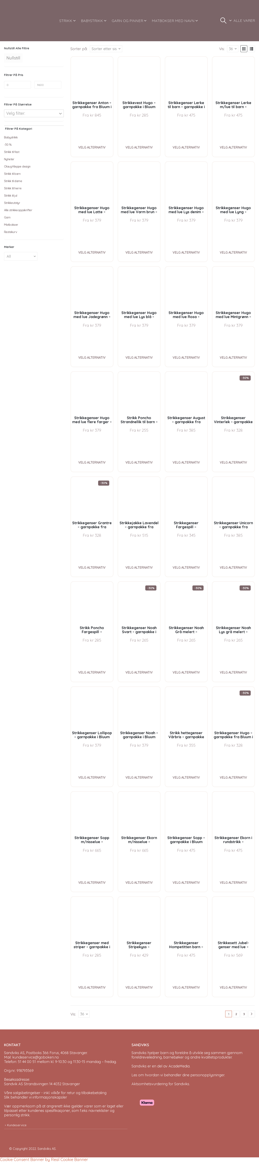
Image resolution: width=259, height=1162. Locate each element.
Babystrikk (11, 137)
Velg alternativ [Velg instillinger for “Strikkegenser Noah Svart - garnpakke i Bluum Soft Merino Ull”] (139, 672)
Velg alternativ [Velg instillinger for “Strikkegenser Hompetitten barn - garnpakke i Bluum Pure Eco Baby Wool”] (186, 987)
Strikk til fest (11, 152)
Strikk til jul (10, 195)
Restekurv (10, 232)
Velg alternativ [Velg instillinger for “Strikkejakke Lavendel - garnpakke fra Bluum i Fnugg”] (139, 567)
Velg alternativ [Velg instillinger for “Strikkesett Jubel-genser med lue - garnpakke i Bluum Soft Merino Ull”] (233, 987)
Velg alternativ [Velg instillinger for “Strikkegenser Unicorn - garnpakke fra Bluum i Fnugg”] (233, 567)
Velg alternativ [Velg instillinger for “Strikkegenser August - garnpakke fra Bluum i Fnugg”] (186, 462)
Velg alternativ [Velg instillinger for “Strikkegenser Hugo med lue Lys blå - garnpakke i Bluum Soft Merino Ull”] (139, 357)
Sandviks (139, 1052)
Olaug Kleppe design (17, 166)
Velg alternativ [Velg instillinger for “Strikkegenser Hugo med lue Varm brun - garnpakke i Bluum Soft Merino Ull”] (139, 252)
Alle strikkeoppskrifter (18, 210)
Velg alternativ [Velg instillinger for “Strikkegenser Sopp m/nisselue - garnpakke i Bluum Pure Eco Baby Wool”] (92, 882)
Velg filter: (15, 113)
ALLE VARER (244, 20)
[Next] (251, 1014)
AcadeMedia (179, 1066)
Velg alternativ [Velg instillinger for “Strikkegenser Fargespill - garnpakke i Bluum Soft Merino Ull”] (186, 567)
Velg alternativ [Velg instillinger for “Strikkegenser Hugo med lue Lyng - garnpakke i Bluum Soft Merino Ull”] (233, 252)
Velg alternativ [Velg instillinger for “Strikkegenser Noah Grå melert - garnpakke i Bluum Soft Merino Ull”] (186, 672)
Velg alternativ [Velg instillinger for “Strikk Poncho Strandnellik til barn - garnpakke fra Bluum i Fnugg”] (139, 462)
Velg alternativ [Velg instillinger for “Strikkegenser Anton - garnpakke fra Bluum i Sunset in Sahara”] (92, 147)
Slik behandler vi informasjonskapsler (35, 1097)
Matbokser (11, 225)
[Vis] (232, 48)
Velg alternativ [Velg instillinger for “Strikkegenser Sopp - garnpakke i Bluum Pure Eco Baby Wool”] (186, 882)
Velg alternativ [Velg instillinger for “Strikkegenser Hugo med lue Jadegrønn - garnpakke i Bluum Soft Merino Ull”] (92, 357)
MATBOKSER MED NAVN (173, 20)
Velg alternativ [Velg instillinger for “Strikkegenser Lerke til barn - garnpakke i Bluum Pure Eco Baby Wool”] (186, 147)
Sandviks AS (46, 1149)
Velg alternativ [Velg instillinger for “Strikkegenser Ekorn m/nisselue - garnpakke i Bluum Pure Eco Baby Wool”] (139, 882)
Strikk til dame (13, 181)
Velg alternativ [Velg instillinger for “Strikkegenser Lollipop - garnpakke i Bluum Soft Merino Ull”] (92, 777)
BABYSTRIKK (92, 20)
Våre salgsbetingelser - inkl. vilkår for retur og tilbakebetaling (55, 1092)
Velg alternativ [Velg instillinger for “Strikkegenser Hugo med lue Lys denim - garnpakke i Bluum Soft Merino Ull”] (186, 252)
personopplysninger (207, 1075)
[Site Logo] (19, 20)
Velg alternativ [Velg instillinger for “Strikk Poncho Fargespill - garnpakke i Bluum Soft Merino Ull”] (92, 672)
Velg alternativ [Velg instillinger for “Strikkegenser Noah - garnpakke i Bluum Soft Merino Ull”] (139, 777)
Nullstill (13, 57)
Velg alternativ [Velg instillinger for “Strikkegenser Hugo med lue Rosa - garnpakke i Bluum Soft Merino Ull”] (186, 357)
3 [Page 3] (244, 1014)
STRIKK (65, 20)
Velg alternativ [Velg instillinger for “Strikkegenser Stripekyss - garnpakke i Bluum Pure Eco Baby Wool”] (139, 987)
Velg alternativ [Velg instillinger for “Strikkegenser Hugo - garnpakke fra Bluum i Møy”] (233, 777)
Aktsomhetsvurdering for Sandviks (160, 1084)
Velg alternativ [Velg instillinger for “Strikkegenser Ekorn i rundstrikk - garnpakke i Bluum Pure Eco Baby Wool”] (233, 882)
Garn (7, 217)
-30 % (8, 145)
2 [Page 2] (236, 1014)
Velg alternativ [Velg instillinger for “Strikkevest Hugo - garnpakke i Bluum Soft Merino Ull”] (139, 147)
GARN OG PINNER (127, 20)
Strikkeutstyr (12, 203)
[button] (223, 21)
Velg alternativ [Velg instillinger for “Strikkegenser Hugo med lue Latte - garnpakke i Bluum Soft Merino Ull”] (92, 252)
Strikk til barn (12, 174)
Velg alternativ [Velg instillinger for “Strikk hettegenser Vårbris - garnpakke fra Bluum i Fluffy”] (186, 777)
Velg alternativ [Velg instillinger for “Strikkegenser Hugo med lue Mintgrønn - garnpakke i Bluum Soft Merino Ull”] (233, 357)
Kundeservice (17, 1125)
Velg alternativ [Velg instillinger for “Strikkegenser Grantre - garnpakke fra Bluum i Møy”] (92, 567)
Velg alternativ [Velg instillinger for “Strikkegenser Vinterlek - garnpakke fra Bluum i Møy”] (233, 462)
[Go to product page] (92, 78)
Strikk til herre (12, 188)
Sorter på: (78, 48)
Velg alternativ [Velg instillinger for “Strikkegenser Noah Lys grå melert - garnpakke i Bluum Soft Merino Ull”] (233, 672)
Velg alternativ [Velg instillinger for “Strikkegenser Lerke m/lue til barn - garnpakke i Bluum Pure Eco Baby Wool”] (233, 147)
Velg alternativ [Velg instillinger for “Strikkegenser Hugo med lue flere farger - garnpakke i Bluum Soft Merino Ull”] (92, 462)
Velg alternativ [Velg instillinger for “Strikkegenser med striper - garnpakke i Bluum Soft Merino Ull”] (92, 987)
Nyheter (9, 159)
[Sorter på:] (106, 48)
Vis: (222, 48)
